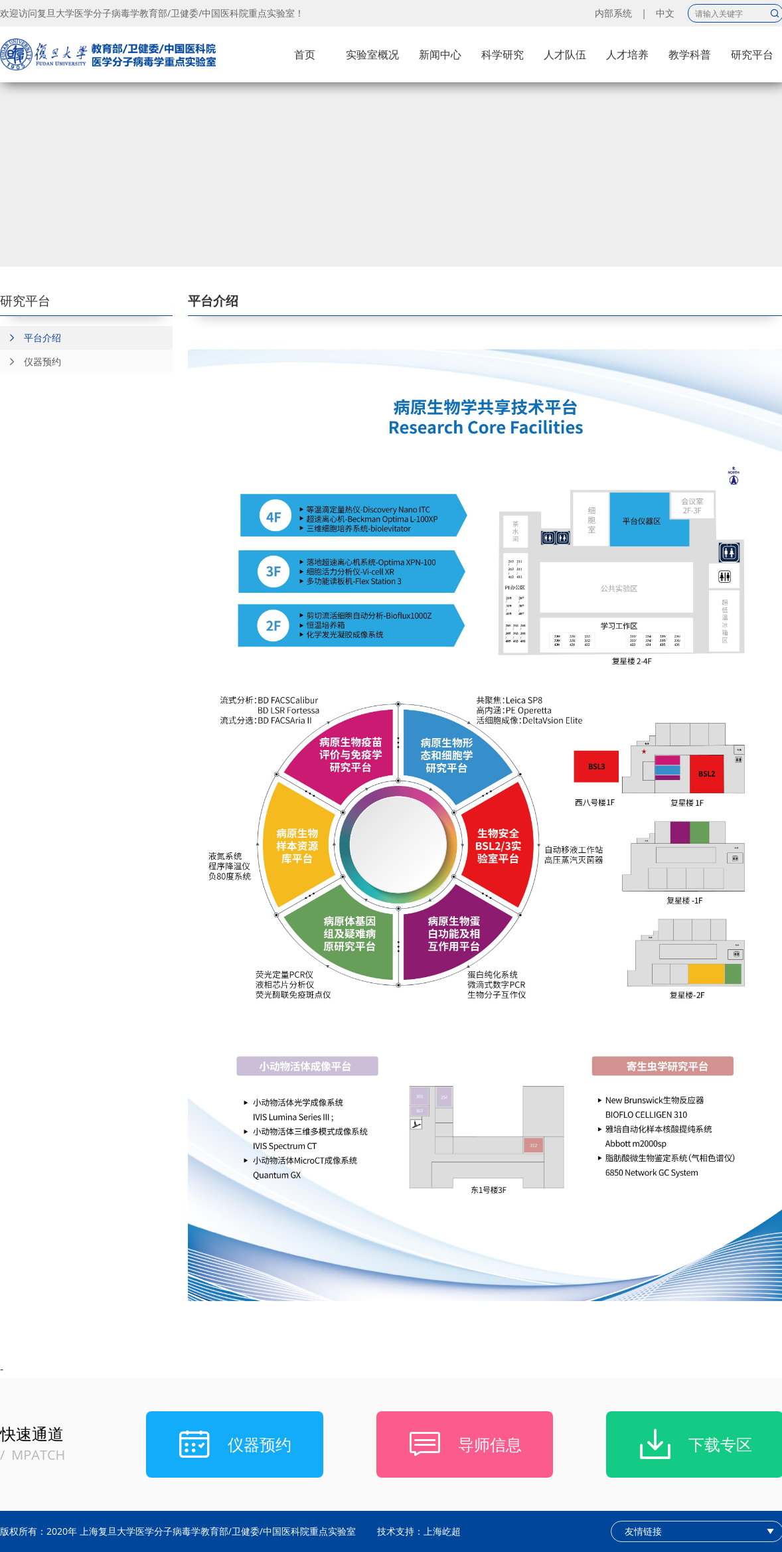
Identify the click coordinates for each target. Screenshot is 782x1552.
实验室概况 (372, 54)
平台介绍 (30, 338)
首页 (304, 54)
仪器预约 (30, 362)
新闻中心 (440, 54)
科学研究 (502, 54)
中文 (665, 13)
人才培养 (627, 54)
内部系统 (613, 13)
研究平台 (752, 54)
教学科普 (689, 54)
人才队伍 (565, 54)
